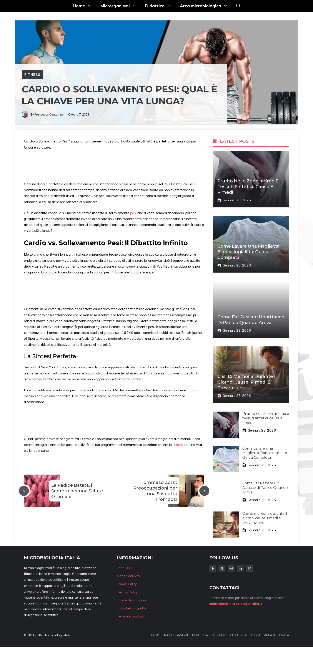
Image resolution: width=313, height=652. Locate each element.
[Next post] (204, 490)
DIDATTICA (200, 635)
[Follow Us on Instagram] (231, 568)
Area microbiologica (206, 6)
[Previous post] (23, 490)
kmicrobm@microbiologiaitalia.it (235, 604)
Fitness (32, 74)
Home (84, 6)
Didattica (160, 6)
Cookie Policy (127, 584)
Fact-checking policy (132, 608)
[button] (238, 6)
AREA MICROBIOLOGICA (229, 635)
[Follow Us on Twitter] (221, 568)
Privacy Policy (127, 592)
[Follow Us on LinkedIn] (240, 568)
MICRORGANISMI (176, 635)
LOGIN (255, 635)
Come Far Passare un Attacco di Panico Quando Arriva (265, 487)
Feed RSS (124, 568)
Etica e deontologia (131, 600)
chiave (178, 444)
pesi (133, 213)
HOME (155, 635)
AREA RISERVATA (276, 635)
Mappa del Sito (128, 576)
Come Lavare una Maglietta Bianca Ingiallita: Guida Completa (248, 251)
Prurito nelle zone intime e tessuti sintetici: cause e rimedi (247, 186)
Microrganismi (120, 6)
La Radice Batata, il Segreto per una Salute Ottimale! (77, 491)
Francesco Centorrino (49, 114)
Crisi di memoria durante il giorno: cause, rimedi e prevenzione (247, 382)
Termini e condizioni (131, 616)
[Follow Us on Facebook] (212, 568)
